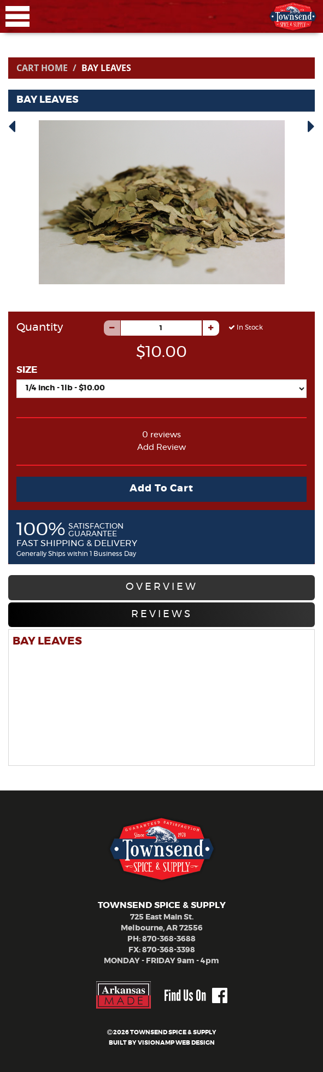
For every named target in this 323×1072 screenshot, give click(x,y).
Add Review (161, 447)
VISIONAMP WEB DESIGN (176, 1043)
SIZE (26, 369)
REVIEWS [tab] (161, 614)
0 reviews (161, 435)
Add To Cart (161, 489)
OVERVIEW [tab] (162, 587)
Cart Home (42, 68)
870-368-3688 (169, 939)
